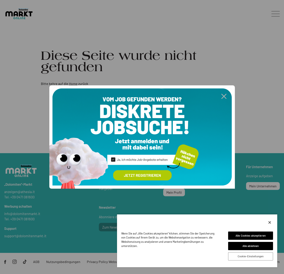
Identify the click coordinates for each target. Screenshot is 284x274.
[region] (197, 240)
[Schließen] (269, 222)
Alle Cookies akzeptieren (251, 235)
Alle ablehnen (250, 246)
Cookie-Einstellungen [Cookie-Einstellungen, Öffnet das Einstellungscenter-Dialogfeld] (251, 256)
